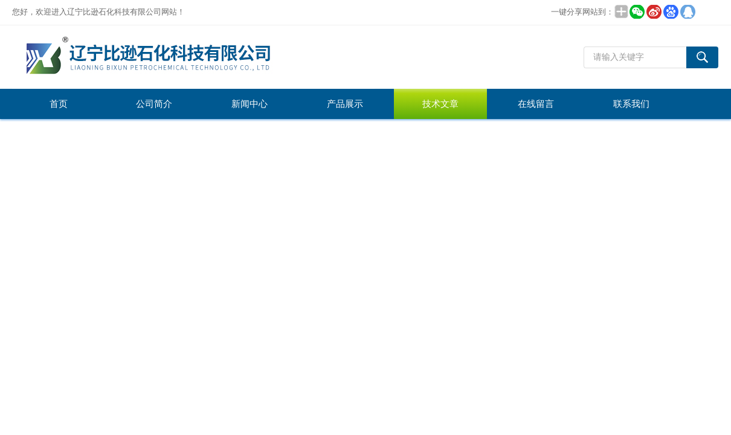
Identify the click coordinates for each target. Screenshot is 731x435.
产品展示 (345, 104)
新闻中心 (249, 104)
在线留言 (536, 104)
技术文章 (440, 104)
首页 (59, 104)
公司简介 (154, 104)
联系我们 (631, 104)
